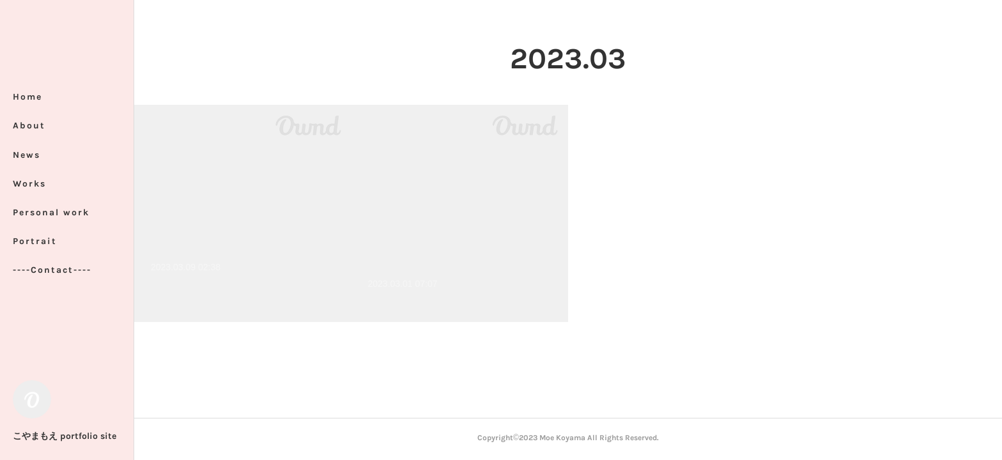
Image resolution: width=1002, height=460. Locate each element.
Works (29, 183)
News (26, 155)
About (29, 125)
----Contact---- (52, 269)
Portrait (35, 241)
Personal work (51, 212)
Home (27, 96)
